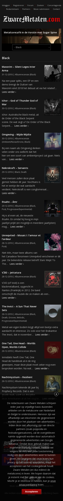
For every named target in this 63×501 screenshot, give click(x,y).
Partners (26, 9)
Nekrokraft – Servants (15, 168)
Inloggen (6, 5)
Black (32, 74)
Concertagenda (54, 5)
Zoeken (40, 5)
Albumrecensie (22, 74)
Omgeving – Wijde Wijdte (16, 134)
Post (4, 209)
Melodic (20, 317)
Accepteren (31, 491)
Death (24, 172)
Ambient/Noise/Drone (13, 141)
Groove (12, 317)
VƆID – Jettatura (11, 272)
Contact (56, 9)
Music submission (41, 9)
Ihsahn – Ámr (9, 201)
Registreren (18, 5)
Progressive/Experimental (19, 209)
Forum (30, 5)
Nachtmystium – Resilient (17, 377)
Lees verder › (9, 91)
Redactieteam (12, 9)
